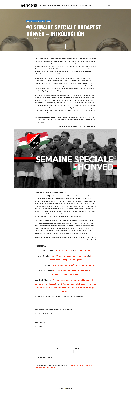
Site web (77, 348)
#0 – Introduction (64, 250)
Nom (36, 348)
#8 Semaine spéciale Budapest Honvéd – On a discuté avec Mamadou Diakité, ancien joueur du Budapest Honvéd (65, 288)
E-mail (56, 348)
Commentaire (38, 326)
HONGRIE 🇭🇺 (30, 21)
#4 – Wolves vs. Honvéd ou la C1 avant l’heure (74, 265)
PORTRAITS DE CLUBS (40, 21)
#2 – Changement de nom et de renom (70, 256)
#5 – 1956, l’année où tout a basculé (70, 271)
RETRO (48, 21)
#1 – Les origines (82, 250)
